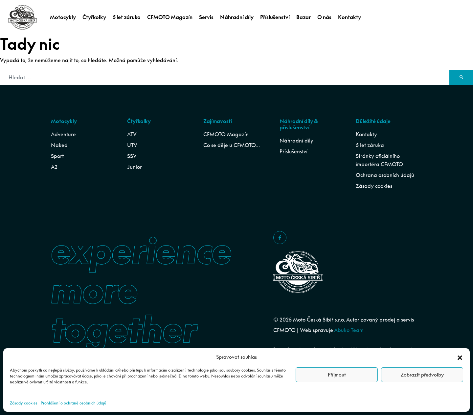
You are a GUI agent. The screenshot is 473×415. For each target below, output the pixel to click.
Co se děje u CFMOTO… (231, 145)
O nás (324, 17)
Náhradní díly (237, 17)
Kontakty (349, 17)
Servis (206, 17)
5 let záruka (127, 17)
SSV (132, 156)
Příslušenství (275, 17)
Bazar (303, 17)
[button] (460, 356)
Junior (134, 167)
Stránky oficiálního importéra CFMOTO (379, 160)
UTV (132, 145)
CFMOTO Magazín (169, 17)
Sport (57, 156)
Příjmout (337, 375)
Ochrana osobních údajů (385, 175)
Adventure (63, 134)
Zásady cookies (23, 403)
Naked (59, 145)
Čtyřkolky (94, 17)
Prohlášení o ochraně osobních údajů (73, 403)
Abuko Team (349, 330)
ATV (132, 134)
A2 (54, 167)
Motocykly (63, 17)
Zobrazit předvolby (422, 375)
